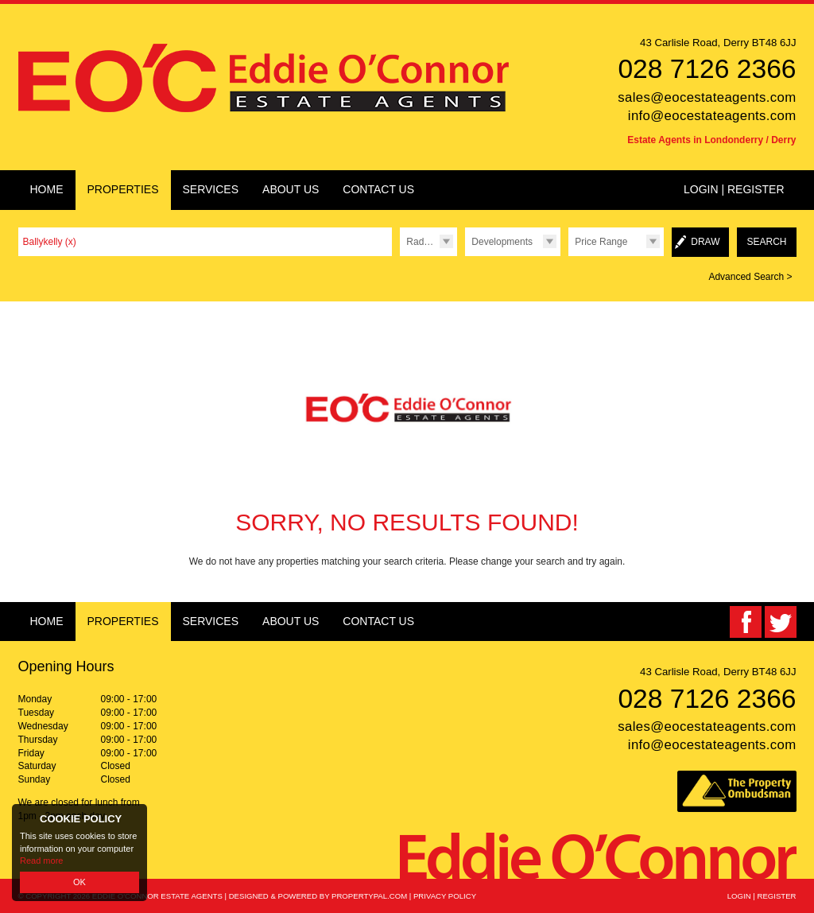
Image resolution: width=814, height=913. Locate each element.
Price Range (601, 241)
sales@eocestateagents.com (707, 97)
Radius (421, 241)
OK (79, 882)
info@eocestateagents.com (712, 115)
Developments (502, 241)
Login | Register (734, 189)
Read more (41, 860)
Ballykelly (49, 241)
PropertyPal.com (369, 896)
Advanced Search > (750, 276)
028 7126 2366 (707, 69)
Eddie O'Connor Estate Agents (157, 896)
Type (464, 255)
